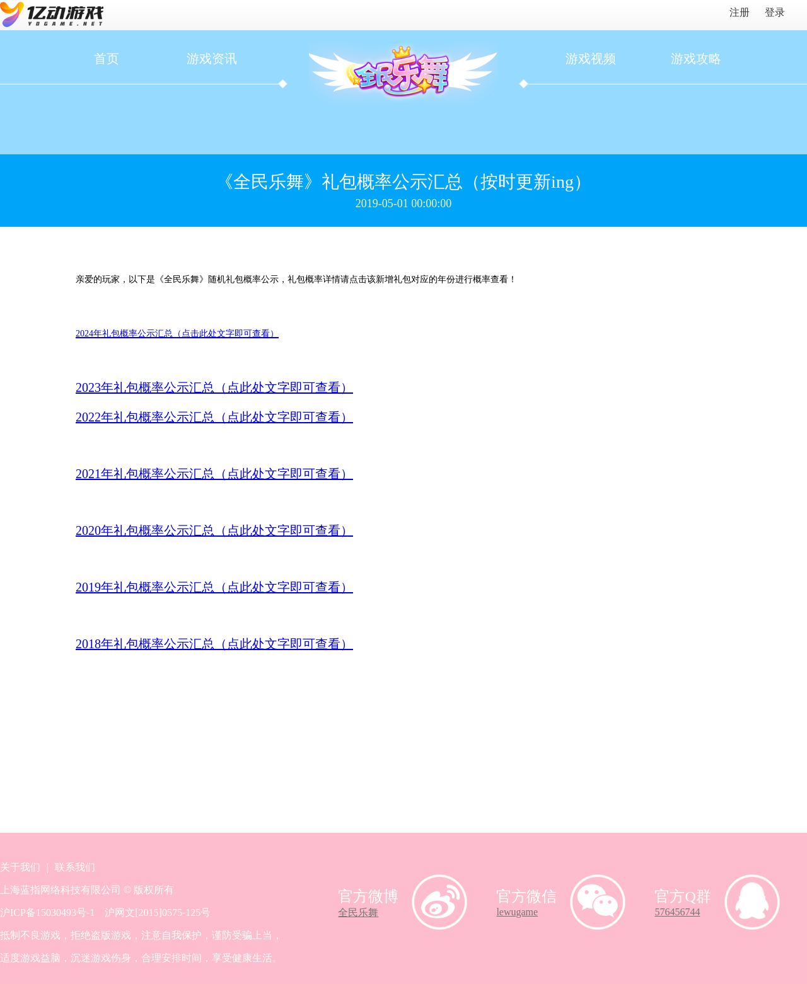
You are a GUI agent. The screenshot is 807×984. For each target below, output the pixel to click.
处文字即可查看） (302, 417)
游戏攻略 (696, 59)
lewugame (517, 912)
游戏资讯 (212, 59)
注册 (739, 12)
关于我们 (20, 867)
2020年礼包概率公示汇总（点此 (164, 530)
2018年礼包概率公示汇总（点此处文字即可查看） (214, 644)
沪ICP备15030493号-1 (47, 912)
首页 (106, 59)
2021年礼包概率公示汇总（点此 (164, 474)
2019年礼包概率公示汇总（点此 (164, 587)
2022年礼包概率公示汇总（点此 (164, 417)
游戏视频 (591, 59)
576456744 (677, 912)
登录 (775, 12)
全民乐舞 (358, 912)
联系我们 (75, 867)
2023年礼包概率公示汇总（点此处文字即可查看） (214, 387)
